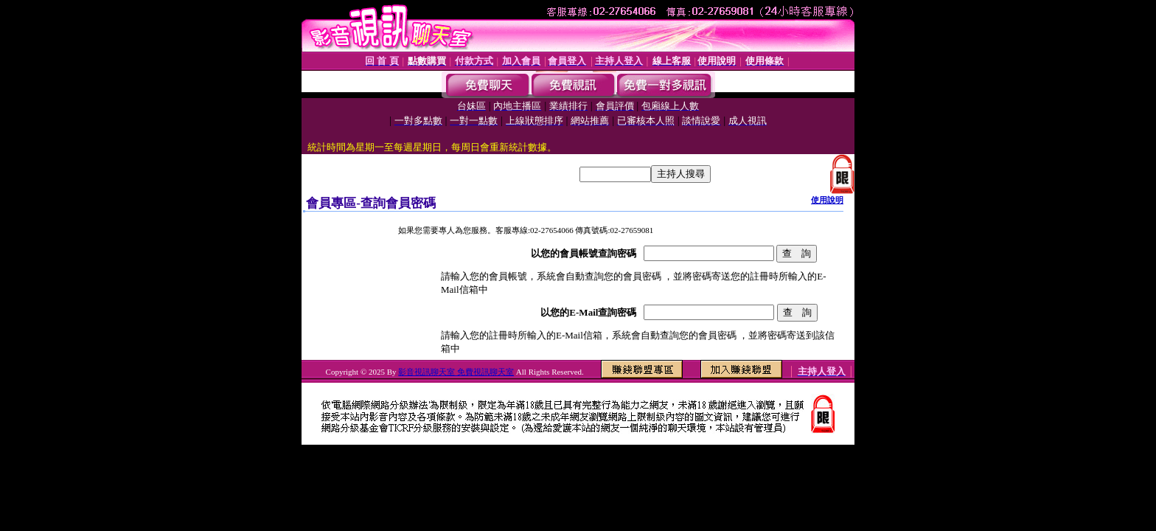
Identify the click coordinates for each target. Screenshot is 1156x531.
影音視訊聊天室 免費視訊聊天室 (456, 371)
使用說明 (827, 199)
